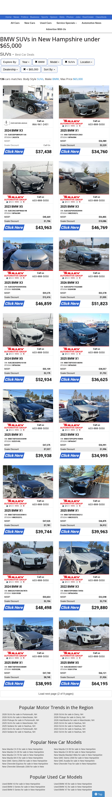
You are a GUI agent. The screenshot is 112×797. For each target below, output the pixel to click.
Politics (24, 17)
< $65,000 (30, 69)
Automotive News (91, 23)
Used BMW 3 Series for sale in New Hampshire (23, 787)
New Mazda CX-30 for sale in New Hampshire (23, 752)
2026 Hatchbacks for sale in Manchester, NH (74, 720)
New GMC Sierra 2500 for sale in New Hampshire (24, 761)
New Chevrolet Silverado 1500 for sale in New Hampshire (23, 766)
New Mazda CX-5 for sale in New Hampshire (22, 749)
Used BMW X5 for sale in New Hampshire (73, 784)
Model (54, 62)
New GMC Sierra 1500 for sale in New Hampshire (76, 758)
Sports (45, 17)
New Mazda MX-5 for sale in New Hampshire (22, 758)
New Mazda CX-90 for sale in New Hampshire (75, 752)
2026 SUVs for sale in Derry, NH (68, 714)
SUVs (70, 62)
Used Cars (46, 23)
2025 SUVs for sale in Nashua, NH (69, 723)
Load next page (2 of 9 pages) (56, 693)
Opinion (54, 17)
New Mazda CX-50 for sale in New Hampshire (75, 749)
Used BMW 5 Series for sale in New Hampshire (23, 790)
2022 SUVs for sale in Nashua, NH (69, 732)
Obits (62, 17)
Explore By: (10, 62)
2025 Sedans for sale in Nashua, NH (18, 726)
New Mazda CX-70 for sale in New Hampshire (23, 755)
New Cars (29, 23)
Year (25, 62)
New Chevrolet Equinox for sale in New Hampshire (25, 764)
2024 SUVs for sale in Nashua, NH (69, 726)
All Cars (15, 23)
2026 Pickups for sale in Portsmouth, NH (20, 720)
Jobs (78, 17)
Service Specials (67, 23)
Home (9, 17)
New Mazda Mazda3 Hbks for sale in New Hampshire (78, 755)
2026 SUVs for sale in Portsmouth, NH (19, 714)
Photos (70, 17)
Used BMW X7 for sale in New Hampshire (73, 790)
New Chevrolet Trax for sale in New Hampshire (75, 764)
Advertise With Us (56, 29)
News (16, 17)
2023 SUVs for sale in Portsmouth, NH (19, 729)
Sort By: (49, 69)
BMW (40, 62)
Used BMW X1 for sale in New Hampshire (73, 787)
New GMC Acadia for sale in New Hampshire (74, 761)
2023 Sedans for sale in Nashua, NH (18, 732)
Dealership (10, 69)
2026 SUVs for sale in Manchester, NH (19, 717)
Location (86, 62)
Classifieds (101, 17)
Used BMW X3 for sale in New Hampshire (21, 784)
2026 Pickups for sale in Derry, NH (69, 717)
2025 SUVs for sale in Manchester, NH (19, 723)
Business (35, 17)
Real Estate (88, 17)
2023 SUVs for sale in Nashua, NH (69, 729)
